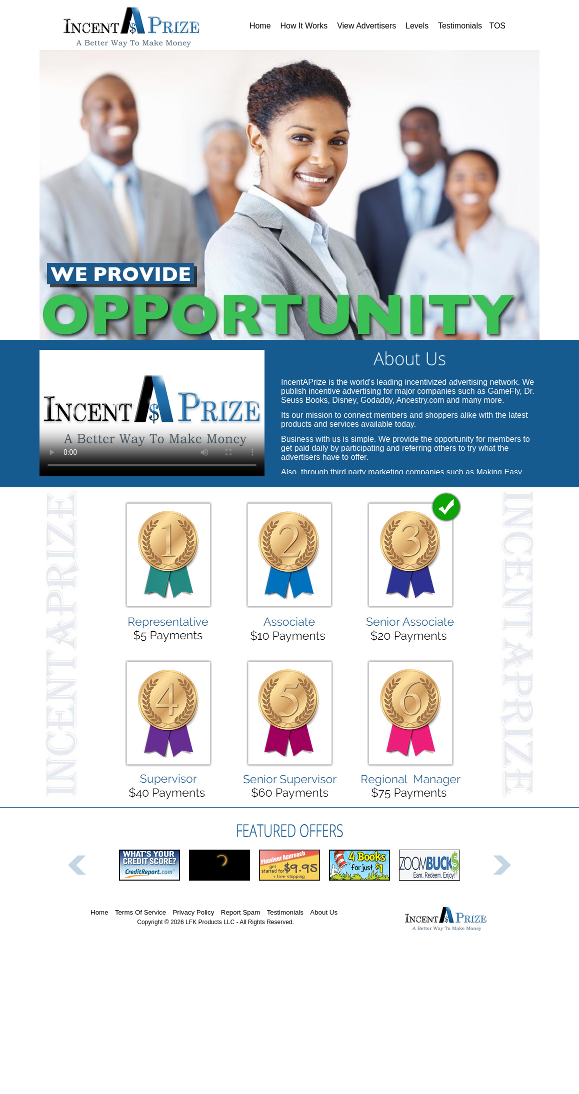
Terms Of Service (140, 912)
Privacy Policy (193, 912)
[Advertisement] (289, 1023)
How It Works (304, 25)
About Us (324, 912)
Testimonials (460, 25)
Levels (417, 25)
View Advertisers (366, 25)
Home (260, 25)
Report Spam (240, 912)
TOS (497, 25)
